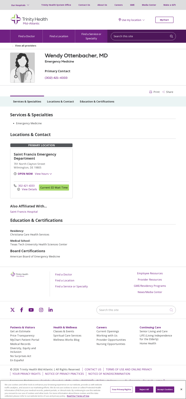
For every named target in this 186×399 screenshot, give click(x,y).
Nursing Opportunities (110, 344)
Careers (119, 4)
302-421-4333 (24, 185)
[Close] (181, 391)
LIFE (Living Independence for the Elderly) (156, 337)
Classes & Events (63, 331)
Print (154, 92)
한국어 (100, 380)
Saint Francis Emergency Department (35, 156)
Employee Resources (150, 273)
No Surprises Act (20, 356)
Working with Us (106, 335)
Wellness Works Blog (66, 339)
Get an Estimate (20, 331)
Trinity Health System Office (56, 4)
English (45, 380)
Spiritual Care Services (67, 335)
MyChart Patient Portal (24, 339)
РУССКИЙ (87, 380)
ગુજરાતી (160, 380)
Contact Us (84, 4)
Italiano (112, 380)
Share (167, 92)
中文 (68, 380)
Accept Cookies (165, 391)
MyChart (164, 19)
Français (134, 380)
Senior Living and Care (154, 331)
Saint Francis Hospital (24, 211)
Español (57, 380)
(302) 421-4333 (56, 78)
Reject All (144, 391)
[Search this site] (143, 36)
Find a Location (59, 34)
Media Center (149, 4)
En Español (17, 360)
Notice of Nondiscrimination (109, 373)
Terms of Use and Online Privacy (129, 369)
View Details (27, 189)
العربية (123, 380)
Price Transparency (22, 335)
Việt (76, 380)
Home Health (148, 343)
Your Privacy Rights (26, 373)
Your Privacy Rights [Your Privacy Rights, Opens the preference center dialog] (121, 391)
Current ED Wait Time (54, 187)
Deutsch (148, 380)
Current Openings (107, 331)
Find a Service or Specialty (91, 35)
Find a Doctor (26, 34)
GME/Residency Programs (150, 286)
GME (132, 4)
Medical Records (20, 344)
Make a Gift (169, 4)
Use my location (130, 20)
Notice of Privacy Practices (64, 373)
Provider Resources (150, 279)
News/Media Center (150, 292)
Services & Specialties (27, 101)
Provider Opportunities (111, 339)
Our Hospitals (18, 5)
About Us (102, 4)
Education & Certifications (97, 101)
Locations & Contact (60, 101)
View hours (43, 173)
